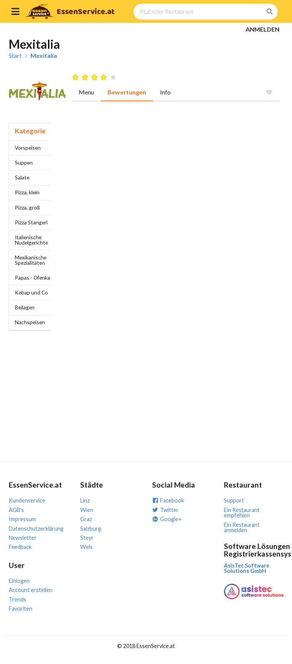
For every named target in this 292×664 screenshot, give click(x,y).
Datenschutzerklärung (36, 528)
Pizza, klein (27, 192)
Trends (17, 599)
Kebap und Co (31, 292)
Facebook (168, 500)
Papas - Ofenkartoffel (39, 277)
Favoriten (20, 608)
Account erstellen (30, 590)
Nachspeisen (30, 322)
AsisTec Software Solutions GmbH (246, 568)
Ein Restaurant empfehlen (242, 512)
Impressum (22, 519)
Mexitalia (43, 56)
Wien (86, 510)
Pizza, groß (27, 207)
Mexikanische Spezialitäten (30, 260)
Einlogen (19, 581)
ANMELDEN (262, 29)
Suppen (24, 162)
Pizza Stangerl (31, 222)
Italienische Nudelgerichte (31, 240)
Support (234, 500)
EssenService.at (85, 12)
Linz (85, 500)
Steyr (87, 537)
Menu (86, 92)
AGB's (16, 510)
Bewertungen (127, 92)
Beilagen (25, 307)
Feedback (20, 547)
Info (165, 92)
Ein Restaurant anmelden (242, 527)
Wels (86, 547)
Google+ (167, 519)
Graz (86, 519)
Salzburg (90, 528)
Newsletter (22, 537)
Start (15, 56)
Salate (22, 177)
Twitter (165, 510)
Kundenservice (27, 500)
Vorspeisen (28, 147)
